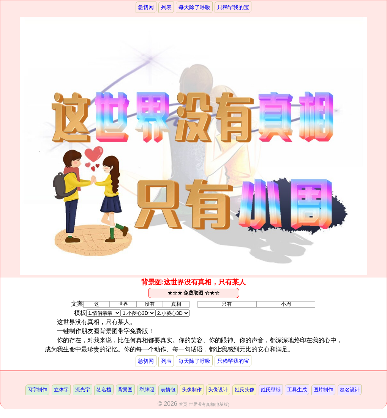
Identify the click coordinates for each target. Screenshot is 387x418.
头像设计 (218, 389)
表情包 (168, 389)
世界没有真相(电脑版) (209, 404)
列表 (166, 7)
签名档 (103, 389)
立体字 (61, 389)
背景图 (125, 389)
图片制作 (323, 389)
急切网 (146, 7)
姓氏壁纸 (271, 389)
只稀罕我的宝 (233, 7)
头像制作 (192, 389)
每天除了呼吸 (194, 7)
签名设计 (350, 389)
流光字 (82, 389)
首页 (183, 404)
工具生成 (297, 389)
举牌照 (146, 389)
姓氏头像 (244, 389)
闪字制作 (37, 389)
